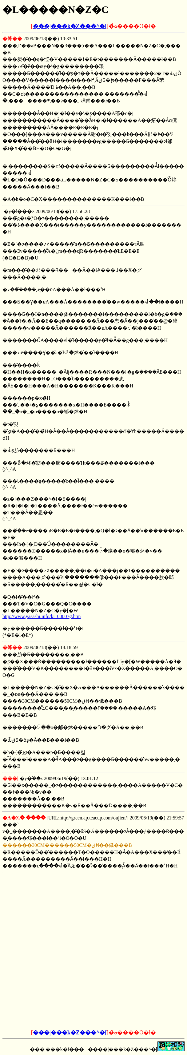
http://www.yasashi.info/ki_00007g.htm (41, 616)
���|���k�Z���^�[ (70, 26)
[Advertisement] (93, 913)
